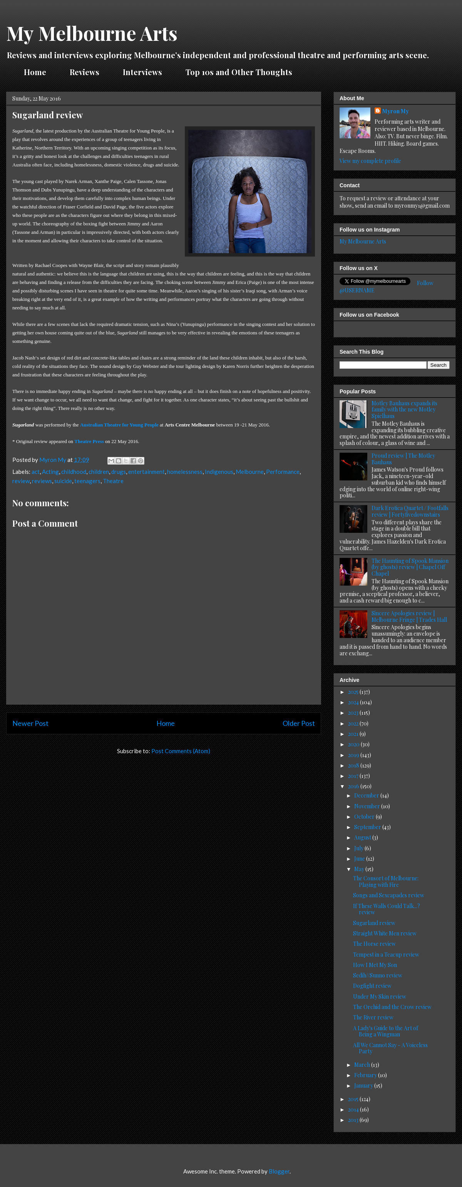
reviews (42, 480)
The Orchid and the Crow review (392, 1007)
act (36, 471)
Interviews (142, 72)
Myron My (395, 111)
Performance (283, 471)
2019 (354, 755)
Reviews (84, 72)
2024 (354, 702)
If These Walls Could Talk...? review (386, 909)
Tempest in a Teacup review (386, 954)
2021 (354, 733)
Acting (50, 471)
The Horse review (374, 943)
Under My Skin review (379, 996)
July (359, 848)
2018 (354, 765)
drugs (118, 471)
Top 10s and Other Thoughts (239, 72)
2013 (354, 1119)
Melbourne (250, 471)
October (365, 816)
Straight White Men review (385, 933)
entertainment (146, 471)
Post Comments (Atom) (180, 750)
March (362, 1064)
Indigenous (219, 471)
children (99, 471)
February (366, 1075)
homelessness (185, 471)
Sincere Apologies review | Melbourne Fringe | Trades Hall (409, 616)
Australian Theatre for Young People (119, 425)
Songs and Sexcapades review (388, 895)
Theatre (113, 480)
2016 (354, 786)
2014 (354, 1109)
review (21, 480)
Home (35, 72)
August (363, 837)
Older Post (299, 723)
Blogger (279, 1171)
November (367, 806)
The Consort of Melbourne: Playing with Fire (385, 881)
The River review (373, 1017)
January (364, 1085)
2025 (354, 691)
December (367, 795)
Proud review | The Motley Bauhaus (403, 459)
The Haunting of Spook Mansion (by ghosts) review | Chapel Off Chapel (410, 567)
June (360, 858)
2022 (354, 723)
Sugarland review (374, 923)
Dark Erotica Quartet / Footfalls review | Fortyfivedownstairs (410, 511)
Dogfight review (372, 985)
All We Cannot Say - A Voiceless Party (390, 1048)
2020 (354, 744)
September (368, 827)
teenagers (87, 480)
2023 (354, 712)
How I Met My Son (375, 965)
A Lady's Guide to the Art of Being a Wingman (385, 1031)
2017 (354, 775)
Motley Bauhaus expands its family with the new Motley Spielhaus (404, 410)
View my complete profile (370, 161)
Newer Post (30, 723)
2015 (354, 1099)
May (359, 869)
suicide (63, 480)
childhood (73, 471)
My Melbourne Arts (91, 33)
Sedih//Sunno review (377, 975)
